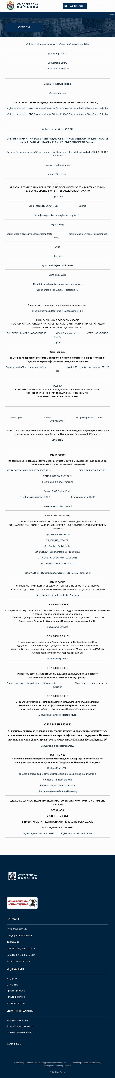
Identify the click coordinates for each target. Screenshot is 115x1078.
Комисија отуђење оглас (57, 165)
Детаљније (13, 1044)
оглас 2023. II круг (57, 174)
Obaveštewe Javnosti (57, 627)
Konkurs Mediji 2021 (57, 768)
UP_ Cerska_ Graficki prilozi (57, 546)
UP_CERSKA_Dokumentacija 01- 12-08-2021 (57, 552)
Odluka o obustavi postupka (57, 84)
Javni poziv (57, 440)
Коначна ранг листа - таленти (57, 482)
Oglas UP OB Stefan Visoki (57, 491)
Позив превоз (17, 417)
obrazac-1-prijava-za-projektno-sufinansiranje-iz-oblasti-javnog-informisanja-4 (57, 774)
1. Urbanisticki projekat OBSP (35, 497)
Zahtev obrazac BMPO (57, 68)
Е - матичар (12, 985)
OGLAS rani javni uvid (67, 333)
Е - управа (12, 978)
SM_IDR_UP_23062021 (58, 540)
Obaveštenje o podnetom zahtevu (57, 746)
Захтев (82, 206)
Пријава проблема (16, 991)
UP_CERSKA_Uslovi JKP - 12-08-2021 (57, 557)
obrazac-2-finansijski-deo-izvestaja (57, 785)
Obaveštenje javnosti (57, 658)
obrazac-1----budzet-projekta (57, 779)
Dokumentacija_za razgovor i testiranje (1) (58, 290)
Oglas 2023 (57, 196)
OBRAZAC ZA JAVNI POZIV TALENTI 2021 (29, 470)
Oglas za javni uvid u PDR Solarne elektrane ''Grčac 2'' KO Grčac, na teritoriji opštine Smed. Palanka (57, 108)
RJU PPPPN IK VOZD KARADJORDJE (26, 333)
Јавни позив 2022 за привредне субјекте (27, 367)
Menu (111, 15)
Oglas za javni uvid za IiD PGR (57, 129)
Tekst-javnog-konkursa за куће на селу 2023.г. (57, 215)
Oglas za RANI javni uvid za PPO (57, 265)
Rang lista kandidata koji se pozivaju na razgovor (57, 284)
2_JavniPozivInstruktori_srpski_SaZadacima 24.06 (57, 311)
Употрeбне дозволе (16, 1003)
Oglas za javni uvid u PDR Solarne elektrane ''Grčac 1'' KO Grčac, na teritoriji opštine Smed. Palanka (57, 114)
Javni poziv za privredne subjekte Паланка (57, 595)
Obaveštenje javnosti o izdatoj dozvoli (57, 714)
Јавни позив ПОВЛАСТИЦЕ (43, 206)
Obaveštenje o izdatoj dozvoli (57, 506)
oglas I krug (57, 256)
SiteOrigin (55, 1072)
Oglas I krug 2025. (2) (57, 53)
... (20, 1044)
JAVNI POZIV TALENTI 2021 (93, 470)
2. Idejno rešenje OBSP (83, 497)
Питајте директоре (16, 997)
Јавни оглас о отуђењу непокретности (27, 234)
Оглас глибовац (57, 93)
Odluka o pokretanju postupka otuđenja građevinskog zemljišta (57, 44)
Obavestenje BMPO (58, 62)
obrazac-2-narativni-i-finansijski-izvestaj (57, 791)
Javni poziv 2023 (57, 274)
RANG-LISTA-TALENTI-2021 (57, 476)
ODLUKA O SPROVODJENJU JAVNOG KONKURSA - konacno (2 (57, 573)
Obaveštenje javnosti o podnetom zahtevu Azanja (31, 683)
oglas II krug (57, 224)
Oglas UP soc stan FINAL (57, 534)
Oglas (57, 342)
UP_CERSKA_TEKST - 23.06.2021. (57, 563)
